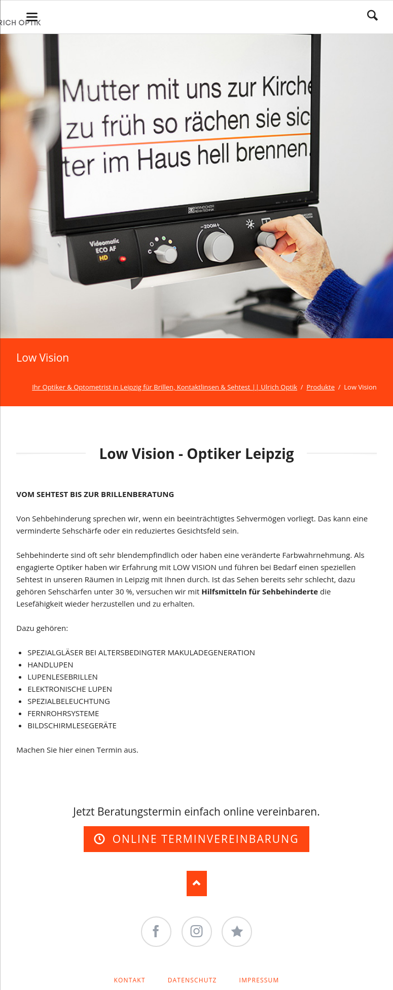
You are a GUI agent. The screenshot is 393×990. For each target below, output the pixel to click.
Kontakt (129, 980)
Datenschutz (192, 980)
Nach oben (197, 883)
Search (372, 15)
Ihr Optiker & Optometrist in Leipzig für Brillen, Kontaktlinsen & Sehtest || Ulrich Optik (164, 387)
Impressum (259, 980)
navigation (32, 17)
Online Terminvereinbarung (204, 839)
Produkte (320, 387)
